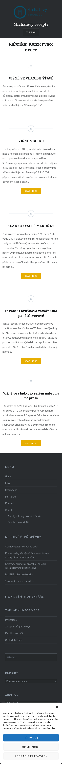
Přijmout (31, 737)
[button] (57, 706)
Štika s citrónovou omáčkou (19, 581)
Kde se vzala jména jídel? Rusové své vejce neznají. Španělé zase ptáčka (27, 555)
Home (8, 476)
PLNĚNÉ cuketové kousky (19, 574)
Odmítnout (31, 746)
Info (7, 483)
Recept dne (11, 490)
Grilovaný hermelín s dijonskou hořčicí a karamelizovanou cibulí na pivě (25, 565)
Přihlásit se (11, 619)
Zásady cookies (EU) (18, 522)
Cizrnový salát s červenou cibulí (21, 546)
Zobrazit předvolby (31, 756)
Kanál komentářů (14, 633)
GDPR (8, 510)
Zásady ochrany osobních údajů (24, 516)
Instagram (10, 496)
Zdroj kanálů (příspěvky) (17, 626)
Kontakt (9, 503)
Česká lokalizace (13, 640)
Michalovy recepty (31, 24)
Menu (32, 32)
